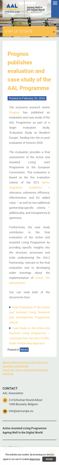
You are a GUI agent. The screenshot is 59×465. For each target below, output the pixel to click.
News (24, 349)
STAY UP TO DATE (19, 31)
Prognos (14, 112)
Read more (35, 459)
